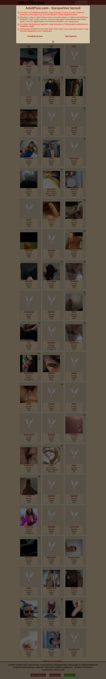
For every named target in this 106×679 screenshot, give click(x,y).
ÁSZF (32, 26)
